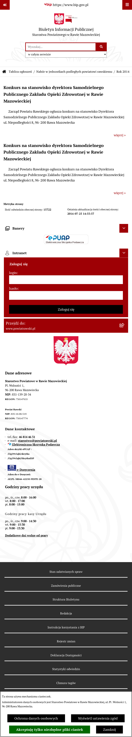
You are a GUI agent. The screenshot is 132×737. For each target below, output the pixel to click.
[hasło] (66, 295)
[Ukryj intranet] (123, 253)
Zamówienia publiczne (66, 586)
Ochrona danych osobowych (36, 718)
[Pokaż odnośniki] (5, 5)
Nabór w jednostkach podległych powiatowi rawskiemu (74, 72)
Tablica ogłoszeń (20, 72)
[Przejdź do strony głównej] (66, 25)
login (13, 272)
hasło (13, 288)
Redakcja (66, 613)
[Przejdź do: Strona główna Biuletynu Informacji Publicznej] (4, 72)
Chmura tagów (66, 683)
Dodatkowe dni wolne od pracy (26, 535)
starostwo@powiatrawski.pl (37, 441)
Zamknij (109, 729)
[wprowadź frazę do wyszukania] (60, 46)
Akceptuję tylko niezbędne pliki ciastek (49, 729)
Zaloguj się (66, 309)
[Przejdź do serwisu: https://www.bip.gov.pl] (66, 5)
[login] (66, 279)
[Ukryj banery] (123, 228)
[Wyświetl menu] (127, 5)
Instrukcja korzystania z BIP (66, 627)
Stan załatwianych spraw (66, 572)
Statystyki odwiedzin (66, 669)
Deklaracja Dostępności (66, 655)
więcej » (120, 135)
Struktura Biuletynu (66, 599)
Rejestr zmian (66, 641)
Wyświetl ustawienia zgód (98, 718)
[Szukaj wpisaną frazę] (101, 46)
